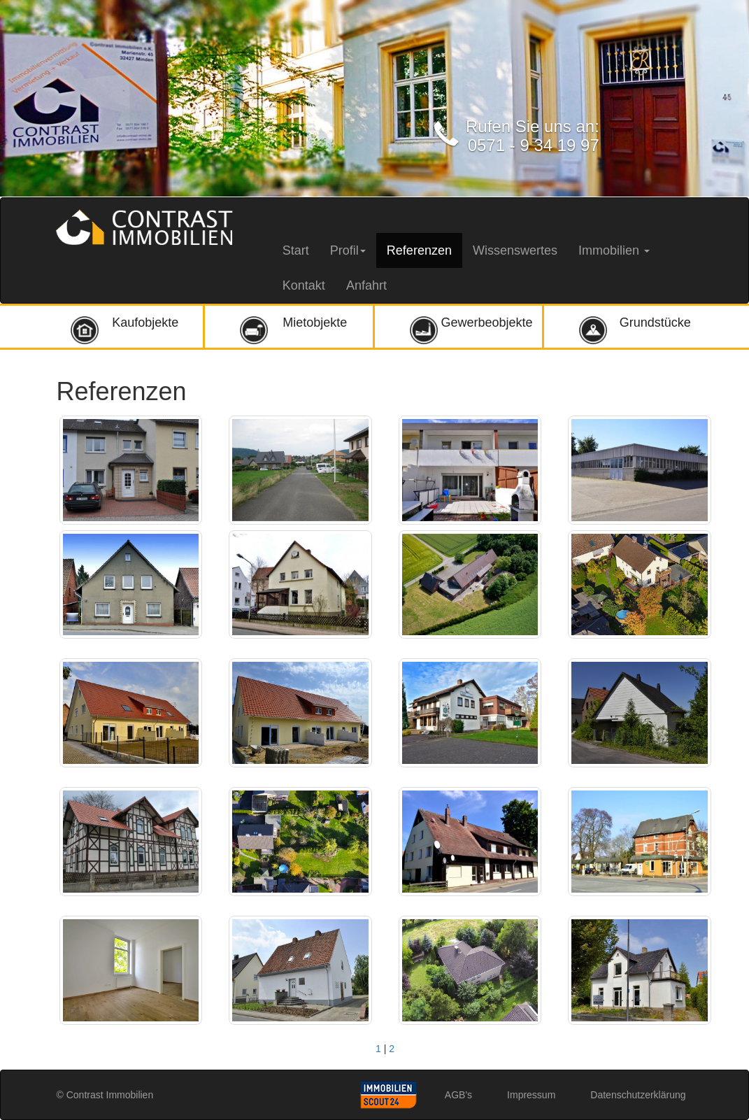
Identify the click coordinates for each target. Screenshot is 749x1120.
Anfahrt (366, 285)
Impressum (531, 1094)
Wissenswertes (515, 250)
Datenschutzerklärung (637, 1094)
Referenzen (419, 250)
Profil (348, 250)
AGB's (458, 1094)
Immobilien (614, 250)
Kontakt (304, 285)
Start (296, 250)
